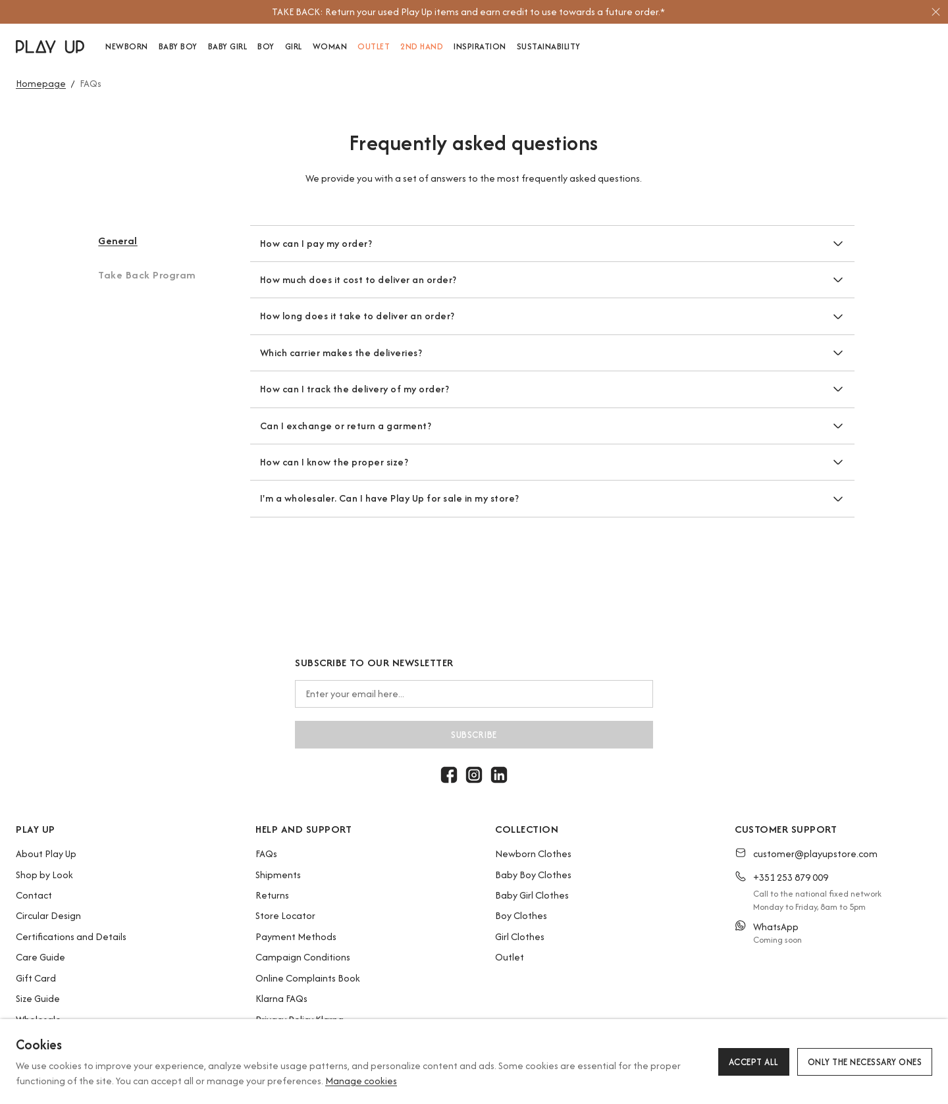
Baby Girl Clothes (532, 895)
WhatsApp (776, 926)
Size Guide (38, 998)
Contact (34, 895)
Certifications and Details (71, 936)
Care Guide (40, 957)
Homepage (41, 83)
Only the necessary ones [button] (865, 1061)
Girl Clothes (519, 936)
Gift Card (36, 978)
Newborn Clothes (533, 853)
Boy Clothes (521, 915)
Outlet (509, 957)
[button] (149, 250)
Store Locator (285, 915)
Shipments (278, 874)
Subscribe (474, 734)
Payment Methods (295, 936)
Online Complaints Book (307, 978)
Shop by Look (44, 874)
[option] (468, 12)
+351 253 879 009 (790, 877)
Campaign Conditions (302, 957)
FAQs (266, 853)
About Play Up (46, 853)
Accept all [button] (754, 1061)
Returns (272, 895)
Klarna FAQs (281, 998)
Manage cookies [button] (361, 1081)
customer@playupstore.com (815, 853)
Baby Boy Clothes (533, 874)
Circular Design (48, 915)
